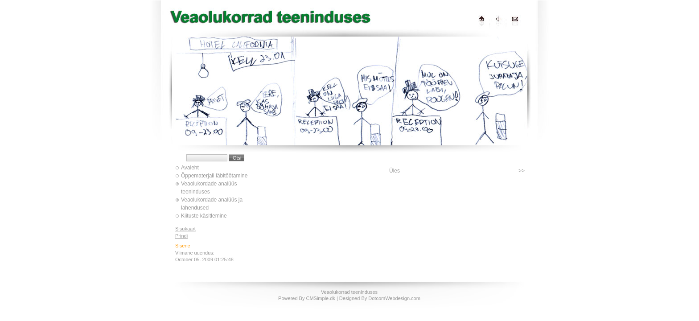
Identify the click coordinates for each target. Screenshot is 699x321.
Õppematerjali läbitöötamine (214, 176)
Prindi (181, 236)
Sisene (182, 245)
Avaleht (190, 168)
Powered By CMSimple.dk (306, 298)
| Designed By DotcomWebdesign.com (378, 298)
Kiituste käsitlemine (204, 216)
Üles (394, 171)
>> (521, 171)
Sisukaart (185, 228)
